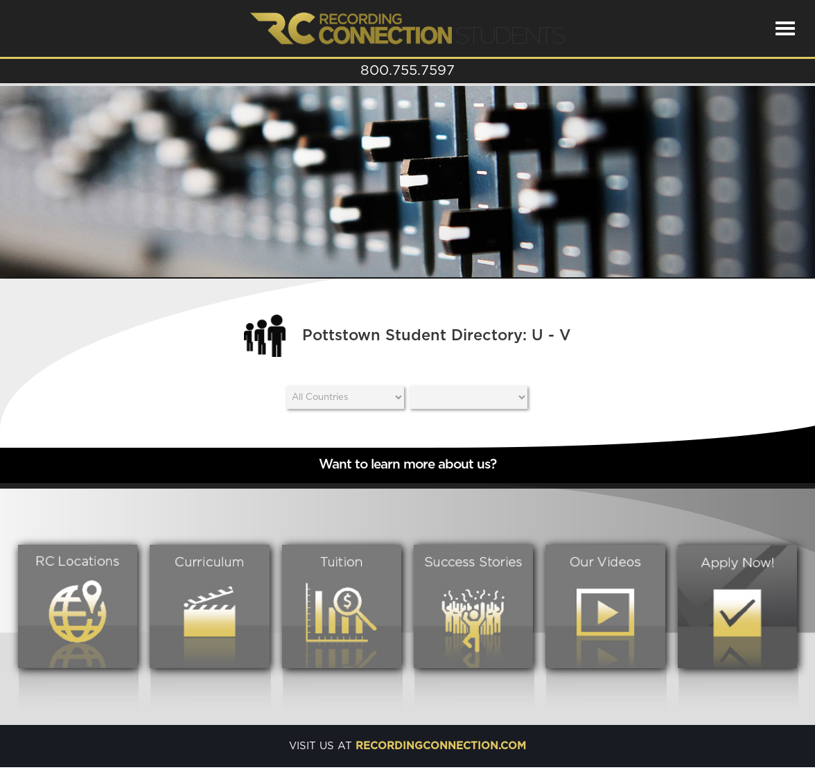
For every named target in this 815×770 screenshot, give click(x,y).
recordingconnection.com (441, 746)
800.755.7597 (407, 71)
